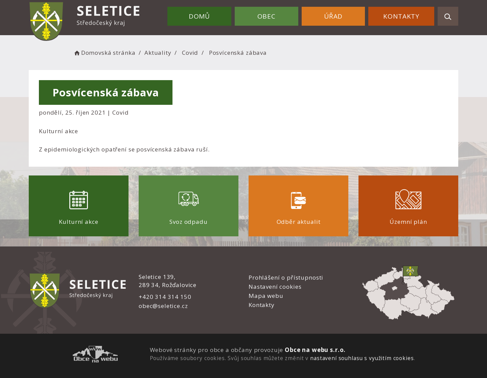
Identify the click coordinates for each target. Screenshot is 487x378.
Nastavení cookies (275, 286)
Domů (199, 16)
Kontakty (401, 16)
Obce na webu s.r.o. (315, 350)
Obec (266, 16)
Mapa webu (266, 296)
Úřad (333, 16)
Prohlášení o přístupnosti (286, 277)
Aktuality (157, 52)
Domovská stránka (104, 52)
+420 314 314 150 (165, 297)
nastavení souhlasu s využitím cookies (362, 358)
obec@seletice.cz (163, 306)
